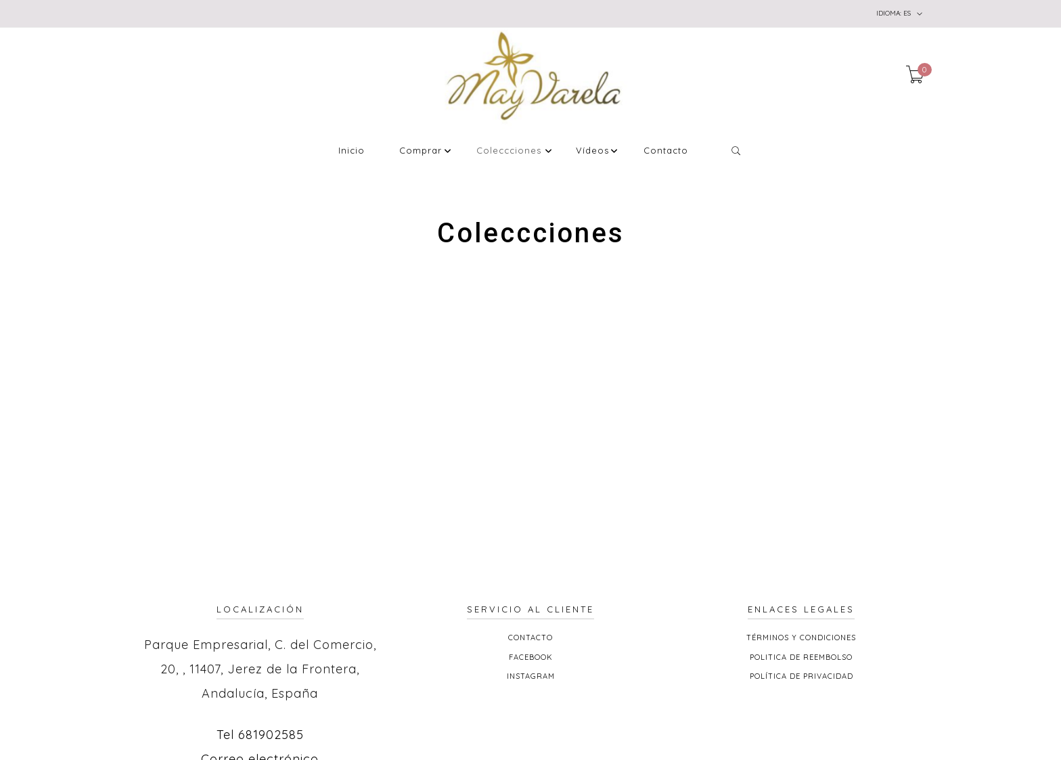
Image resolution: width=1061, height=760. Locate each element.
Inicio (351, 151)
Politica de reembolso (801, 657)
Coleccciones (508, 151)
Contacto (666, 151)
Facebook (531, 657)
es (899, 13)
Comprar (420, 151)
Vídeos (592, 151)
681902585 (271, 734)
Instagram (531, 676)
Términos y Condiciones (801, 637)
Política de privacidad (801, 676)
